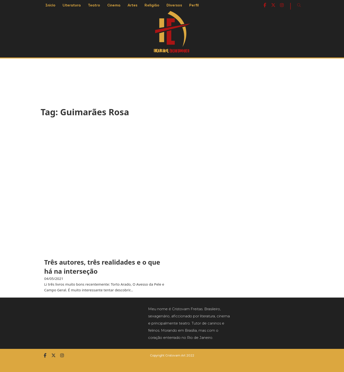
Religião (152, 5)
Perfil (194, 5)
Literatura (72, 5)
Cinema (113, 5)
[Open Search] (299, 5)
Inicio (50, 5)
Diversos (174, 5)
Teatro (94, 5)
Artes (132, 5)
